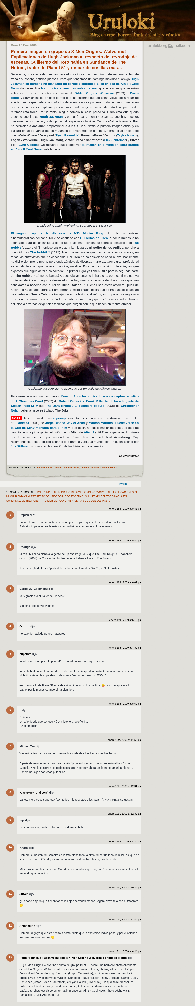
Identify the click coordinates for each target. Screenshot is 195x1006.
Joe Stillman (20, 446)
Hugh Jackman (51, 116)
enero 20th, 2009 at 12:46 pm (124, 919)
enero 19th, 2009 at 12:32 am (124, 813)
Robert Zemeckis (71, 401)
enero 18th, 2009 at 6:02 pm (125, 582)
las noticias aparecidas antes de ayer (69, 88)
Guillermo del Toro (94, 238)
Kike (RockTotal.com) (34, 792)
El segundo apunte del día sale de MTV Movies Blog (57, 233)
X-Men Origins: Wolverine (95, 93)
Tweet (123, 484)
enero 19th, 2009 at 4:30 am (125, 841)
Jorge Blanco (55, 423)
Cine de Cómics (44, 467)
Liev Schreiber (115, 140)
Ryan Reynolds (67, 135)
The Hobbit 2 (40, 252)
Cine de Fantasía (90, 467)
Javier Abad (76, 423)
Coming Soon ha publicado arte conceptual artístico (100, 396)
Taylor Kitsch (127, 135)
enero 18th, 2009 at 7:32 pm (125, 647)
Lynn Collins (28, 144)
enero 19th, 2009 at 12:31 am (124, 786)
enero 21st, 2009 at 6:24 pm (125, 951)
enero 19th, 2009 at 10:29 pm (124, 887)
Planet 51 (22, 423)
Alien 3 (89, 432)
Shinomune (27, 926)
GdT (116, 467)
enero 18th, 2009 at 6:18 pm (125, 620)
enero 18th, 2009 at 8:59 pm (125, 703)
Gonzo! (24, 626)
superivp (59, 418)
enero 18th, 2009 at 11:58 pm (124, 740)
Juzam (24, 894)
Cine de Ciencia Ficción (66, 467)
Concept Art (106, 467)
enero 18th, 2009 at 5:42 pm (125, 508)
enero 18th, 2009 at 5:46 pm (125, 540)
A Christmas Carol (29, 401)
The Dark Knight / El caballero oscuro (75, 405)
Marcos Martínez (101, 423)
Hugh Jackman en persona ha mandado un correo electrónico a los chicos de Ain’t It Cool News (75, 83)
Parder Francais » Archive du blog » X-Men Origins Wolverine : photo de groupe (73, 957)
